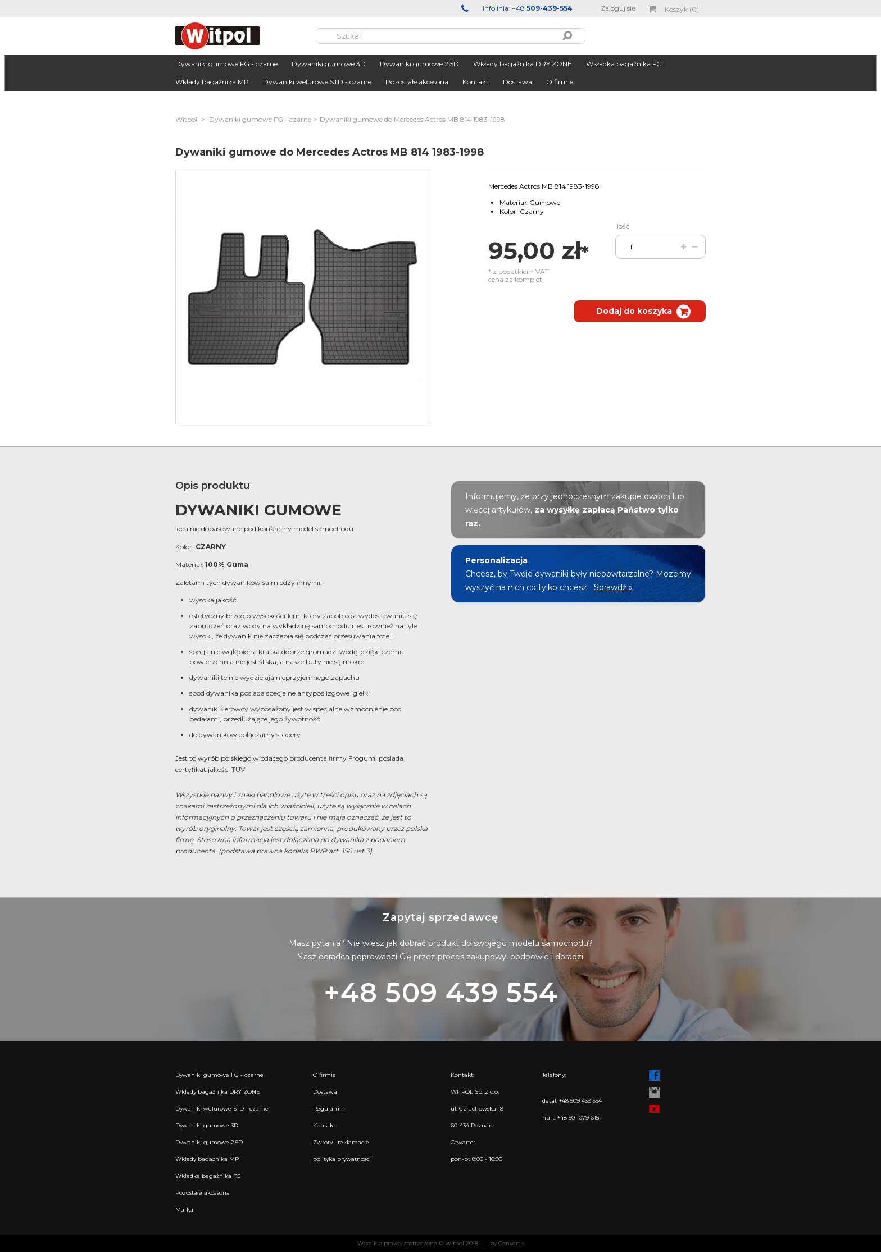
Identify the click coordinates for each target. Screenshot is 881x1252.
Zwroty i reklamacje (341, 1142)
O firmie (559, 81)
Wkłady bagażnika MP (212, 81)
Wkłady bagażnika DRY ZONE (522, 64)
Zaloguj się (618, 8)
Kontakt (475, 81)
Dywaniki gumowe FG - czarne (226, 64)
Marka (184, 1209)
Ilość (622, 226)
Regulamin (329, 1108)
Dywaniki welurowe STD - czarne (317, 81)
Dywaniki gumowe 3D (329, 64)
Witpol (186, 119)
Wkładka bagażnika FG (624, 64)
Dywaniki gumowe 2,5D (419, 64)
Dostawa (517, 81)
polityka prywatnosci (342, 1159)
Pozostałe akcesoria (416, 81)
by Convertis (507, 1243)
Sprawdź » (613, 587)
